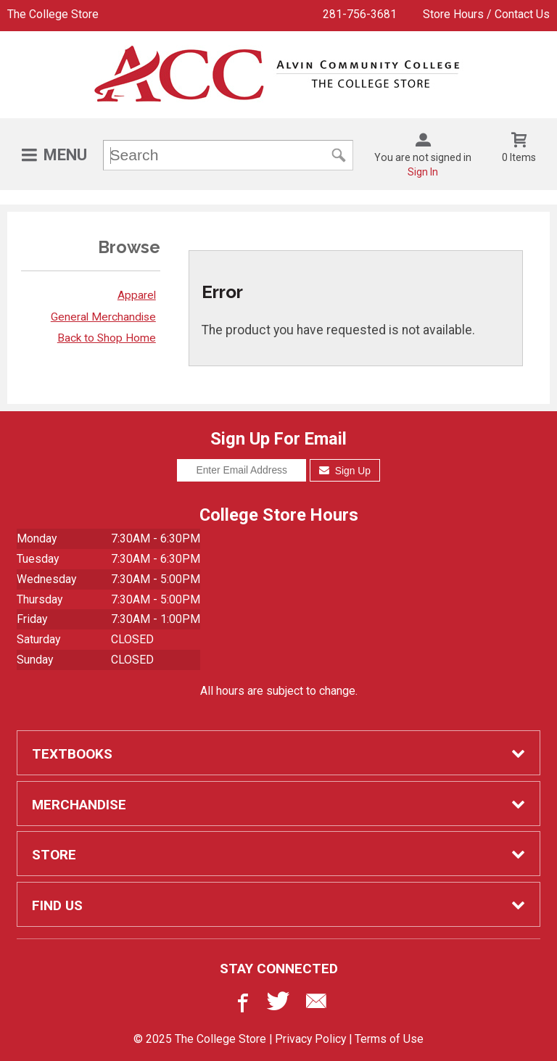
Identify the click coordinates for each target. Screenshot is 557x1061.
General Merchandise (103, 316)
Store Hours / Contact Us (486, 14)
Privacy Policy (310, 1039)
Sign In (423, 172)
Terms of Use (389, 1039)
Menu (65, 155)
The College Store (53, 14)
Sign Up (345, 470)
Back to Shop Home (106, 337)
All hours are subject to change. (279, 691)
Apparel (136, 295)
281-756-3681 (360, 14)
